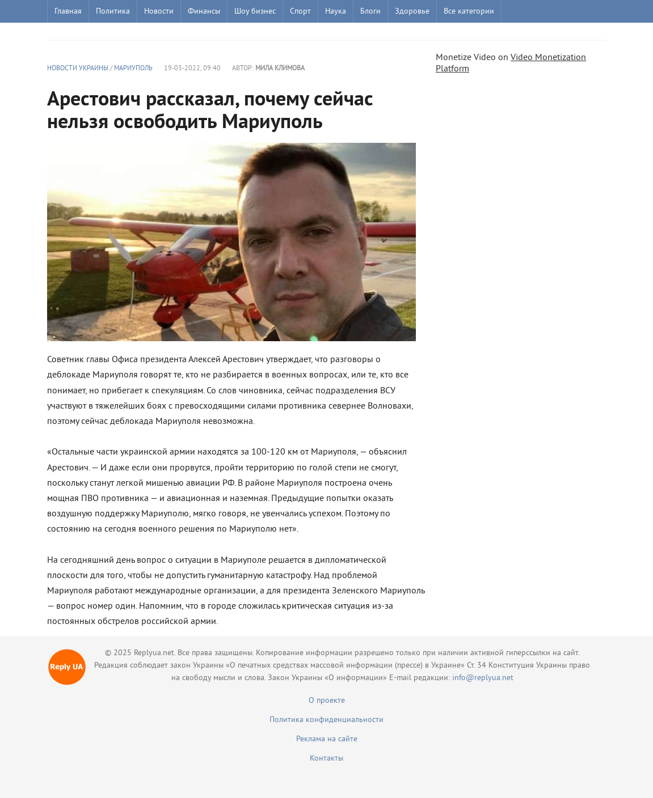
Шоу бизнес (255, 11)
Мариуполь (133, 69)
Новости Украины (77, 69)
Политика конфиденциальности (326, 720)
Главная (68, 11)
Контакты (326, 758)
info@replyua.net (482, 678)
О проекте (327, 701)
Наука (335, 11)
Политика (113, 11)
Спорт (300, 11)
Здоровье (412, 11)
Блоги (370, 11)
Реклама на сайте (326, 739)
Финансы (204, 11)
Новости (159, 11)
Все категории (469, 11)
